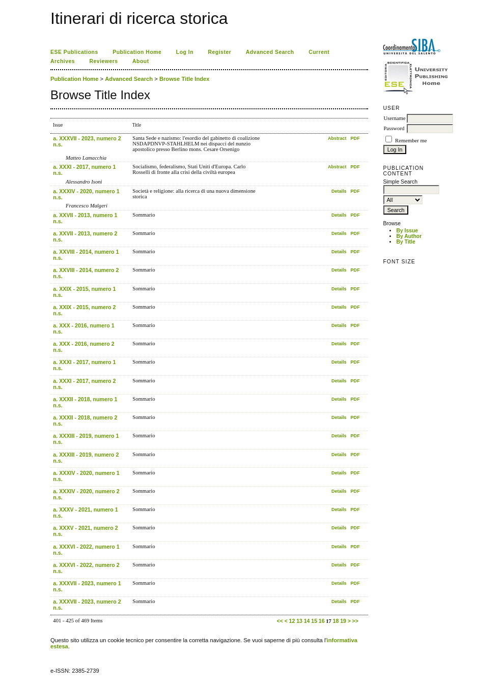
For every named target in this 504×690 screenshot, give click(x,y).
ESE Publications (74, 52)
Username (394, 118)
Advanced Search (270, 52)
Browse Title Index (184, 79)
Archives (62, 61)
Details (339, 191)
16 (322, 621)
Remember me (411, 140)
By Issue (407, 230)
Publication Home (137, 52)
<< (280, 621)
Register (220, 52)
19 (343, 621)
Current (319, 52)
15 (314, 621)
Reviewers (104, 61)
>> (355, 621)
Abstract (337, 138)
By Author (409, 236)
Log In (184, 52)
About (140, 61)
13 (299, 621)
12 (292, 621)
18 (336, 621)
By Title (405, 242)
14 (307, 621)
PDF (355, 138)
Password (393, 128)
